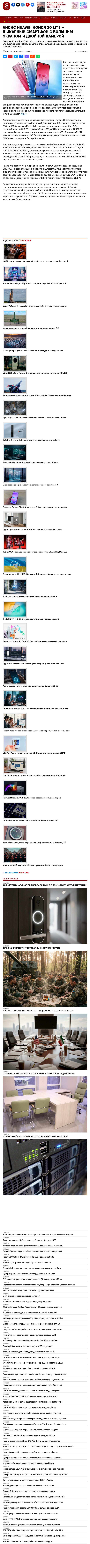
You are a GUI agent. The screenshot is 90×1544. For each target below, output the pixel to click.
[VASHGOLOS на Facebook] (13, 5)
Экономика (18, 18)
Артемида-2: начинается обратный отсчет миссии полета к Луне (33, 1402)
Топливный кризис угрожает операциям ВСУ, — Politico (28, 1480)
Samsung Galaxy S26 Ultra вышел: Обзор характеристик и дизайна (33, 1502)
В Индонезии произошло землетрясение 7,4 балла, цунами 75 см (32, 1279)
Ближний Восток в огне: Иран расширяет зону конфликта (29, 1491)
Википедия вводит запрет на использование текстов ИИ (28, 1485)
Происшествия (31, 18)
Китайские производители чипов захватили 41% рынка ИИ (30, 1312)
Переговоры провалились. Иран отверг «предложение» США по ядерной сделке (38, 1011)
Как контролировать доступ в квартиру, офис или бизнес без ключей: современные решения (44, 885)
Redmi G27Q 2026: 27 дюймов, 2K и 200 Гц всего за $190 (28, 1257)
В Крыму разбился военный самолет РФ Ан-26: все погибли (30, 1340)
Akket (23, 113)
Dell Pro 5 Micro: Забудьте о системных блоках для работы (29, 1407)
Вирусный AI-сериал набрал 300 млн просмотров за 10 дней (30, 1429)
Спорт (82, 18)
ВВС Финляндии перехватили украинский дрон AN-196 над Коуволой (34, 1418)
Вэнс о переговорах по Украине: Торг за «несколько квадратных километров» (38, 1234)
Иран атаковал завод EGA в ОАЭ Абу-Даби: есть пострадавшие (31, 1441)
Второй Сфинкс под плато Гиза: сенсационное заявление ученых (32, 1251)
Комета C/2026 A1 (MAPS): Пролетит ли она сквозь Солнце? (30, 1396)
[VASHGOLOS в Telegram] (23, 5)
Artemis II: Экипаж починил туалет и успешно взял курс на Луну (32, 1268)
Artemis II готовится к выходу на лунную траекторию (27, 1301)
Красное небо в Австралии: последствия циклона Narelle (28, 1463)
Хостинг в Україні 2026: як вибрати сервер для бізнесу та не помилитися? (35, 1136)
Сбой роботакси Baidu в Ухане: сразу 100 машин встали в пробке (32, 1307)
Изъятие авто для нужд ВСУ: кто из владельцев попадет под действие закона (38, 1446)
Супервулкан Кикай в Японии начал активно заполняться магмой (32, 1457)
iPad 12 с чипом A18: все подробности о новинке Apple (27, 1541)
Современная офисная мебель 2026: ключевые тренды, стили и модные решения (39, 1074)
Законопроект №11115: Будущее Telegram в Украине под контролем (34, 1536)
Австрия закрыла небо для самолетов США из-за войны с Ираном (33, 1245)
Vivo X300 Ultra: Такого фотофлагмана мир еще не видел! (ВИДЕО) (33, 1363)
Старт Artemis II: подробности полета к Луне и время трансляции (33, 1329)
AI (70, 18)
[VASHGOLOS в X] (18, 5)
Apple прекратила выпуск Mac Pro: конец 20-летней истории (30, 1513)
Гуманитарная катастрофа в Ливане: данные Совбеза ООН (29, 1335)
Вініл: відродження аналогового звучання (21, 1296)
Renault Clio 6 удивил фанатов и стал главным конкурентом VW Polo (34, 1497)
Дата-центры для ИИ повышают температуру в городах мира (31, 1357)
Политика (8, 18)
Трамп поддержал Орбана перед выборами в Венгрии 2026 (29, 1240)
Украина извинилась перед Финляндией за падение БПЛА (29, 1368)
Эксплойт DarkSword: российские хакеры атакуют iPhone (29, 1435)
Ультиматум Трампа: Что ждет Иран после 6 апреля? (27, 1262)
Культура (63, 18)
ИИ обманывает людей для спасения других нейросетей (28, 1290)
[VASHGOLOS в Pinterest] (28, 5)
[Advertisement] (45, 218)
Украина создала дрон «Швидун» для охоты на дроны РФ (29, 1351)
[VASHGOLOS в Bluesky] (32, 5)
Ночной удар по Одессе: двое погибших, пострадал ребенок (30, 1452)
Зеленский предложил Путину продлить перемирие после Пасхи (31, 948)
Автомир (54, 18)
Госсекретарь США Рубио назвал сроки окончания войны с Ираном (33, 1469)
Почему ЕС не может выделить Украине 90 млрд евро (27, 1346)
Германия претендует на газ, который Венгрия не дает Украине (32, 1390)
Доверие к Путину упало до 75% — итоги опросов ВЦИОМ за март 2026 (35, 1474)
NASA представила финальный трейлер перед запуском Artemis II (33, 1318)
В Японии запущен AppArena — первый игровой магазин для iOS (31, 1324)
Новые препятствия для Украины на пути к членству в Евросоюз (32, 1385)
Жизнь (75, 18)
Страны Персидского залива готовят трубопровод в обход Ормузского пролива (39, 1284)
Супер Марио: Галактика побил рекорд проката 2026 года (29, 1273)
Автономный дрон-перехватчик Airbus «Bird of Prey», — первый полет (35, 1374)
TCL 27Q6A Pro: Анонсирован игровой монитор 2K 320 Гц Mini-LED (33, 1530)
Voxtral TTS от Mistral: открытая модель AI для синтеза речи (30, 1519)
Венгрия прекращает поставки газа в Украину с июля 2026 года (31, 1524)
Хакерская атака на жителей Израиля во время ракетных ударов (32, 1413)
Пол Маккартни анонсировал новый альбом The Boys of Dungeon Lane (34, 1424)
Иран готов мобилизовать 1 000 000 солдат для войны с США (31, 1508)
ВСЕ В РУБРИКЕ (17, 872)
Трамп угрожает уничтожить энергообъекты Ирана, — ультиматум (33, 1379)
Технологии (44, 18)
